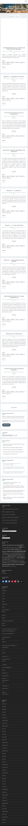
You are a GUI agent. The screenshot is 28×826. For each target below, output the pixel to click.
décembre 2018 (5, 742)
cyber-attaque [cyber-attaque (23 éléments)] (7, 549)
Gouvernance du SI (5, 659)
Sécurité (3, 678)
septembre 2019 (5, 725)
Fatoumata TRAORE (18, 78)
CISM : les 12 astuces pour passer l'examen (10, 509)
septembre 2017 (5, 772)
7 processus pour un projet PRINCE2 (14, 369)
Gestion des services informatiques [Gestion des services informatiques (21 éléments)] (14, 554)
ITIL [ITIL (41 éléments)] (6, 560)
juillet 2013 (4, 819)
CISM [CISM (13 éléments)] (15, 547)
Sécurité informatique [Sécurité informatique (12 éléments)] (12, 566)
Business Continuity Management (8, 630)
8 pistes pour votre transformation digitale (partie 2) (12, 447)
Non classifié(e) (5, 675)
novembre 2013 (5, 817)
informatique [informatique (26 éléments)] (6, 558)
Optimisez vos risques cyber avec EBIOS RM (10, 517)
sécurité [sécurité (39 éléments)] (4, 564)
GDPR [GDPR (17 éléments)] (4, 552)
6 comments (22, 335)
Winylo (4, 493)
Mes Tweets (4, 573)
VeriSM (3, 652)
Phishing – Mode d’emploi (7, 498)
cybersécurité (4, 680)
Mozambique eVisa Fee (7, 463)
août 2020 (4, 706)
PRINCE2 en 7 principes (14, 334)
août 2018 (4, 753)
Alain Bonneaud (15, 51)
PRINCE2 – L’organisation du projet (14, 260)
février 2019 (4, 736)
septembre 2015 (5, 803)
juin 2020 (3, 712)
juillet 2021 (4, 703)
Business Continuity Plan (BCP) (7, 633)
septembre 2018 (5, 750)
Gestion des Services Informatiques (8, 645)
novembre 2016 (5, 789)
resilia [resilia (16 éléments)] (22, 562)
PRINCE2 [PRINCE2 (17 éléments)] (15, 561)
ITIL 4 (3, 670)
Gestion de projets (5, 637)
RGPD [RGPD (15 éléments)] (25, 562)
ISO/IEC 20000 (4, 647)
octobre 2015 (4, 800)
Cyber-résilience (5, 609)
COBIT (3, 661)
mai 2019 (3, 728)
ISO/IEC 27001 (4, 685)
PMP (3, 639)
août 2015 (4, 805)
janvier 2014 (4, 814)
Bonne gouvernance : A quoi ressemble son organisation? (13, 451)
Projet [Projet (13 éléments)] (19, 561)
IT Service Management (6, 667)
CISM (3, 598)
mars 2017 (4, 783)
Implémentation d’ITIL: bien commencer (14, 296)
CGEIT (3, 593)
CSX (2, 682)
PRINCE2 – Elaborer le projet (14, 76)
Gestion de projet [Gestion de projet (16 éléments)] (16, 552)
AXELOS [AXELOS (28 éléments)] (21, 545)
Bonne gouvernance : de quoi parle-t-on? (10, 453)
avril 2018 (4, 761)
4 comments (23, 227)
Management (4, 672)
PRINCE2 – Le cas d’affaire (14, 225)
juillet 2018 (4, 756)
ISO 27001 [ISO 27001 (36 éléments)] (21, 558)
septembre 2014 (5, 811)
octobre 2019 (4, 723)
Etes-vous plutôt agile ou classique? (14, 113)
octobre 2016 (4, 792)
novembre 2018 (5, 745)
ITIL (2, 650)
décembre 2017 (5, 764)
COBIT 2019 (4, 604)
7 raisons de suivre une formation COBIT (9, 520)
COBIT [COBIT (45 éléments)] (21, 547)
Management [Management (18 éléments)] (13, 560)
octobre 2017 (4, 770)
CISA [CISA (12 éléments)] (14, 547)
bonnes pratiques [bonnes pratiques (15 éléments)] (5, 547)
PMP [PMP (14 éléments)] (12, 561)
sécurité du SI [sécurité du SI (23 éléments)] (5, 566)
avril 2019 (4, 731)
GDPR (3, 623)
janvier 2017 (4, 786)
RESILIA (3, 611)
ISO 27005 (4, 664)
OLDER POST (14, 407)
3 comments (23, 192)
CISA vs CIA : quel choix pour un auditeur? (9, 522)
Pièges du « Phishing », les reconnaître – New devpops (12, 497)
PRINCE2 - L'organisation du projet (8, 511)
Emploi (3, 618)
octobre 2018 (4, 748)
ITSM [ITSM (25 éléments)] (8, 560)
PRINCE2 (3, 641)
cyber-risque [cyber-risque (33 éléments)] (14, 549)
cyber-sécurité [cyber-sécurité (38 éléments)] (11, 551)
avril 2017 (4, 781)
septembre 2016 (5, 794)
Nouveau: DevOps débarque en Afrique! (14, 150)
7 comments (22, 51)
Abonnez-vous (6, 425)
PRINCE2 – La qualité (14, 190)
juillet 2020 (4, 709)
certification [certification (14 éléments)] (11, 547)
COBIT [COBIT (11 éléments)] (17, 547)
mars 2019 (4, 734)
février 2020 (4, 717)
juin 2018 (3, 759)
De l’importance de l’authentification (16, 472)
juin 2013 (3, 822)
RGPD (3, 625)
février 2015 (4, 808)
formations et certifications (7, 620)
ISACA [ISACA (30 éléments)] (12, 558)
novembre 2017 (5, 767)
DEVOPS (3, 615)
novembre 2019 (5, 720)
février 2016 (4, 797)
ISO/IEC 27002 (4, 688)
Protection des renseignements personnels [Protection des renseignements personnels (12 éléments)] (14, 562)
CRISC (3, 607)
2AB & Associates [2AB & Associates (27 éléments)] (6, 545)
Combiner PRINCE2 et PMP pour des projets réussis (14, 48)
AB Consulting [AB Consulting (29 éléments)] (15, 545)
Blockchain (4, 590)
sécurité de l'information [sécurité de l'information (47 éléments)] (15, 564)
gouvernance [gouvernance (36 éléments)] (12, 556)
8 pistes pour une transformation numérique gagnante (13, 449)
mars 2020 (4, 714)
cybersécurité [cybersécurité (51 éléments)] (21, 551)
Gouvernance (4, 656)
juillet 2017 (4, 778)
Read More (14, 93)
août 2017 (4, 775)
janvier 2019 (4, 739)
